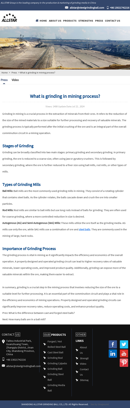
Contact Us (112, 20)
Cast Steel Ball (55, 352)
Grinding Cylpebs (57, 363)
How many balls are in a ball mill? (27, 319)
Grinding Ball (55, 368)
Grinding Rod (55, 357)
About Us (55, 20)
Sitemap (84, 380)
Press (99, 20)
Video (15, 80)
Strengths (85, 20)
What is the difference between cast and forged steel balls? (41, 312)
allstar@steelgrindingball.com (87, 7)
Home (43, 20)
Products (70, 20)
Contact (11, 334)
